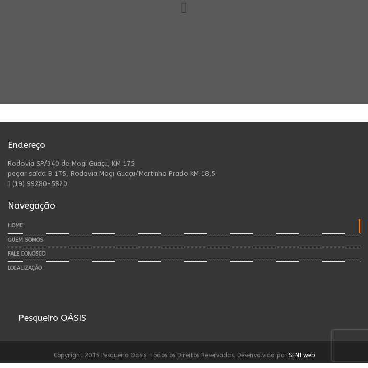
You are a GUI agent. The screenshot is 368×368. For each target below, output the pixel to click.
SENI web (302, 355)
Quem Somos (25, 240)
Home (15, 225)
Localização (25, 268)
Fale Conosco (26, 253)
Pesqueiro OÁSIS (52, 318)
